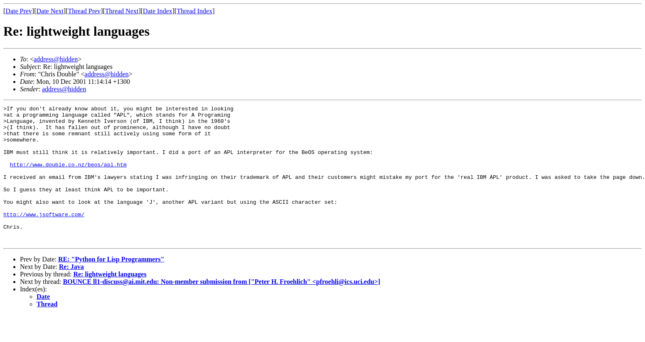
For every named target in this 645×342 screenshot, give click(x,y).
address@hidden (56, 59)
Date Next (50, 11)
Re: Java (71, 294)
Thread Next (121, 11)
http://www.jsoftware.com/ (43, 236)
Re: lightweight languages (109, 301)
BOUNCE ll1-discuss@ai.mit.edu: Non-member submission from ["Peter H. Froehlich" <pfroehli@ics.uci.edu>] (221, 309)
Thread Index (194, 11)
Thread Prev (84, 11)
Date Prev (18, 11)
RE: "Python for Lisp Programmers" (111, 286)
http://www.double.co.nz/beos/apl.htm (68, 177)
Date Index (157, 11)
